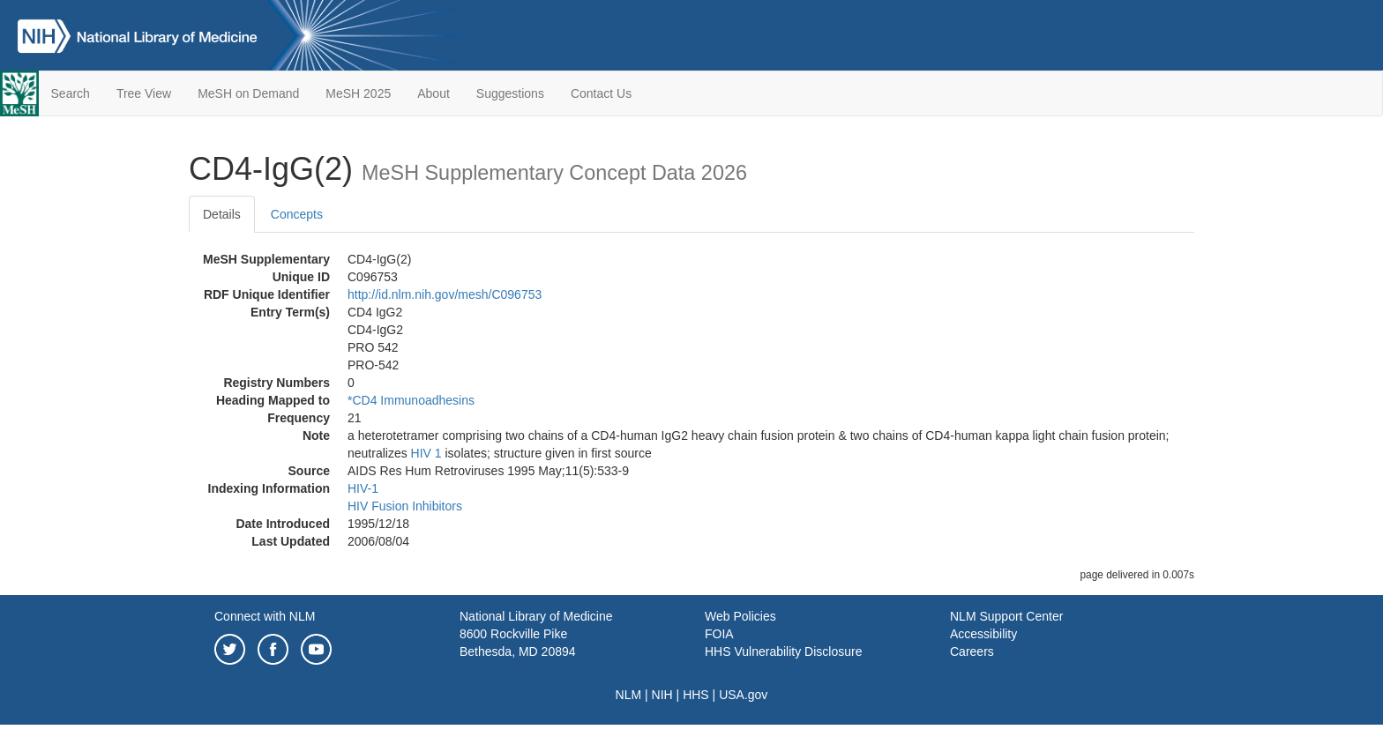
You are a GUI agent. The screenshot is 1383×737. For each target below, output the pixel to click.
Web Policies (740, 616)
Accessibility (983, 634)
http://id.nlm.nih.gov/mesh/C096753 (445, 294)
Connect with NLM (264, 616)
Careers (972, 651)
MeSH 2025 (358, 93)
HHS (696, 695)
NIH (662, 695)
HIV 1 (426, 453)
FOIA (719, 634)
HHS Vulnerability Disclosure (783, 651)
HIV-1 (363, 488)
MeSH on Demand (248, 93)
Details (222, 214)
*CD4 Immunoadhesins (411, 400)
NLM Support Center (1006, 616)
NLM (629, 695)
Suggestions (510, 93)
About (433, 93)
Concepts (297, 214)
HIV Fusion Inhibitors (405, 506)
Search (70, 93)
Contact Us (601, 93)
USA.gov (743, 695)
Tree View (143, 93)
